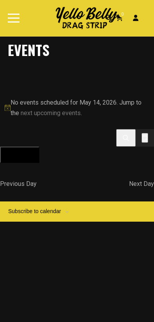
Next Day (141, 183)
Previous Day (18, 183)
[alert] (77, 108)
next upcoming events (51, 113)
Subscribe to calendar (34, 211)
